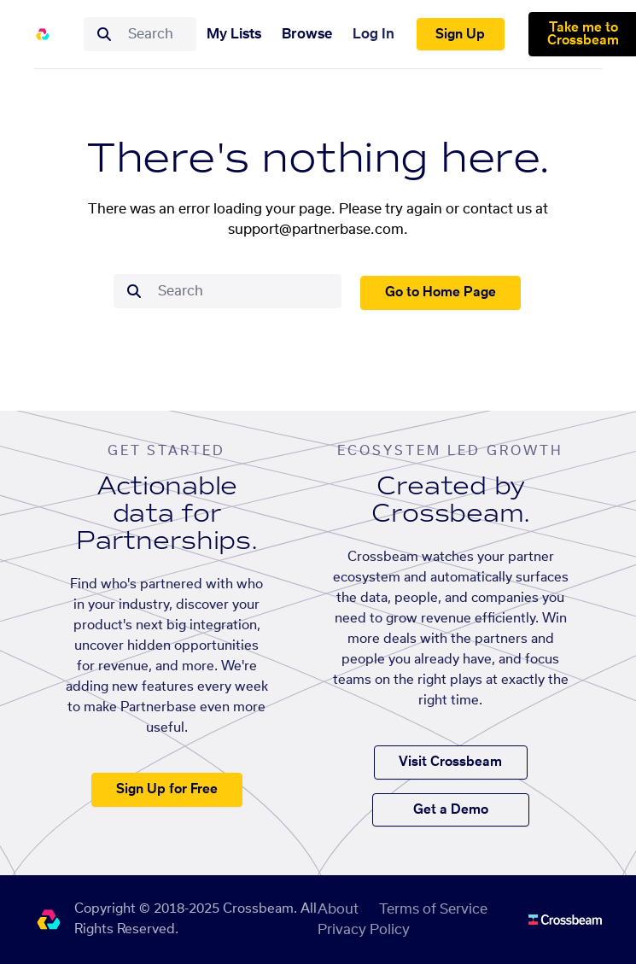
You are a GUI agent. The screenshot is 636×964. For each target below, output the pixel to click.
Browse (307, 34)
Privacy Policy (364, 930)
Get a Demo (450, 809)
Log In (373, 34)
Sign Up (460, 34)
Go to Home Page (440, 292)
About (338, 909)
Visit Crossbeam (450, 762)
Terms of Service (433, 909)
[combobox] (157, 34)
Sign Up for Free (167, 789)
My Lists (234, 34)
